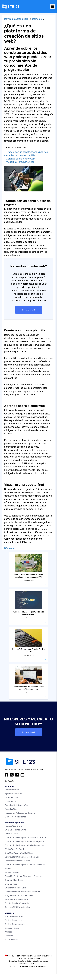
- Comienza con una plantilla (19, 155)
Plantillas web (11, 809)
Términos (13, 966)
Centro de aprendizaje (16, 19)
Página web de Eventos (15, 849)
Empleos (13, 928)
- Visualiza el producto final (19, 162)
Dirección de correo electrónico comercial (23, 876)
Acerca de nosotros (14, 916)
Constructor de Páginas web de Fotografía (24, 845)
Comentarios (10, 801)
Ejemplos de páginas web (16, 805)
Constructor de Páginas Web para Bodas (23, 857)
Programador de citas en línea (19, 895)
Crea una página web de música (19, 853)
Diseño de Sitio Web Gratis (17, 903)
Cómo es (37, 19)
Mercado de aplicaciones (20, 813)
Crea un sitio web (28, 310)
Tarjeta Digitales (12, 872)
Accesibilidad (41, 966)
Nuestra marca (11, 939)
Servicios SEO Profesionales (17, 907)
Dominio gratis (11, 834)
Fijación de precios (13, 793)
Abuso (32, 966)
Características (11, 797)
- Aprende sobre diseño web (19, 158)
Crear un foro (11, 884)
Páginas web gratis (13, 826)
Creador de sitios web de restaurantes (22, 892)
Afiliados (8, 932)
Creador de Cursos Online (16, 888)
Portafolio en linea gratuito (17, 861)
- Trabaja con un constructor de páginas (26, 152)
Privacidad (23, 966)
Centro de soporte (13, 920)
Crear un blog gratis (14, 880)
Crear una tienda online (15, 830)
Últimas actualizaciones (15, 817)
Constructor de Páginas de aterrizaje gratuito (25, 837)
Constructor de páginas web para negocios (24, 841)
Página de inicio (12, 790)
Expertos (9, 936)
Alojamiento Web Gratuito (16, 899)
